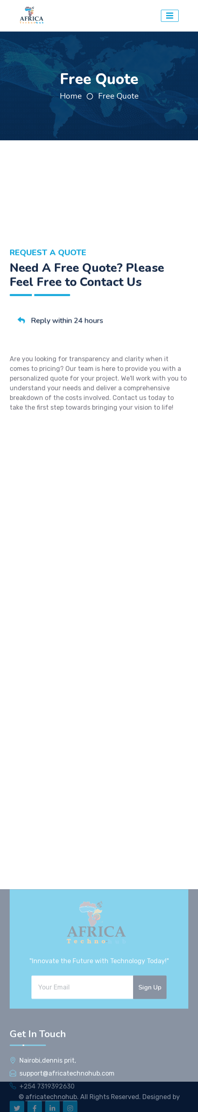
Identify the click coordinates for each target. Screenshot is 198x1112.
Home (71, 96)
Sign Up (149, 1061)
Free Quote (118, 96)
